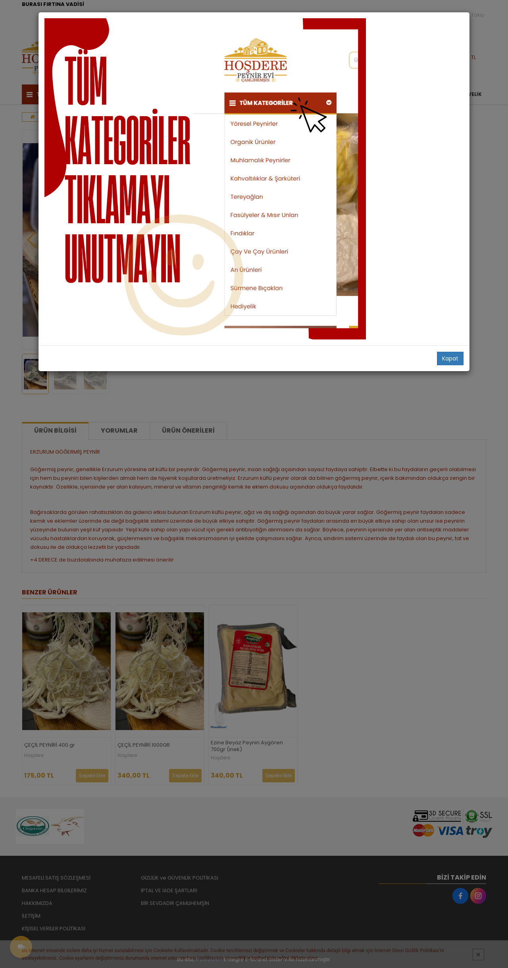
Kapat (450, 358)
